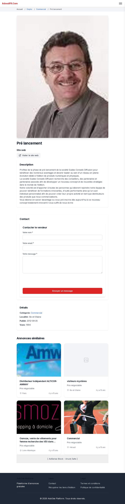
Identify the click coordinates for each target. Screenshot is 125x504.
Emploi (29, 9)
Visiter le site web (28, 155)
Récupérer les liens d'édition (62, 487)
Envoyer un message (62, 291)
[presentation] (42, 281)
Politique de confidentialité (92, 487)
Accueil (20, 9)
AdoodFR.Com (10, 3)
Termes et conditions (90, 483)
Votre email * (28, 243)
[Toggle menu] (120, 3)
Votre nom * (28, 232)
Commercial (41, 9)
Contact (52, 483)
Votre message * (30, 254)
